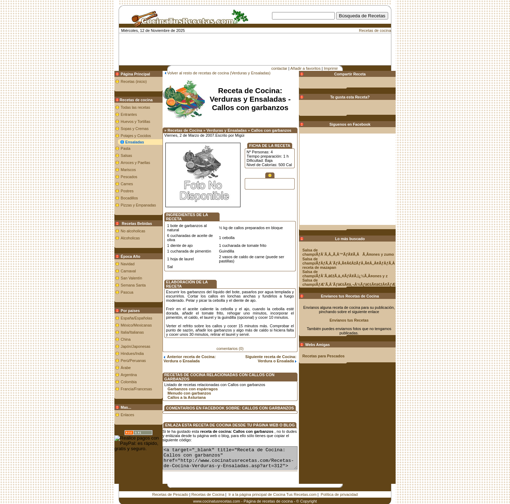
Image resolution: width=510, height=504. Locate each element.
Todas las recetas (127, 107)
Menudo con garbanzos (181, 377)
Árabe (118, 368)
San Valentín (123, 278)
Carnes (119, 184)
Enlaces (119, 415)
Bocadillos (121, 198)
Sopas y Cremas (127, 128)
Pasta (117, 148)
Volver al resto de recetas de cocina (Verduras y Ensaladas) (211, 73)
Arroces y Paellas (127, 162)
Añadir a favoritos (305, 68)
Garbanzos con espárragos (185, 373)
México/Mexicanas (128, 325)
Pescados (121, 177)
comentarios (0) (229, 336)
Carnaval (120, 271)
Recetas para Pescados (331, 356)
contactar (279, 68)
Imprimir (331, 68)
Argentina (121, 375)
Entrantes (121, 114)
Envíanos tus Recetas (357, 320)
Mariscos (120, 170)
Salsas (118, 155)
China (118, 339)
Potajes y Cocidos (128, 136)
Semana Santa (125, 285)
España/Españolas (128, 318)
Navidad (119, 264)
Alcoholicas (122, 238)
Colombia (121, 382)
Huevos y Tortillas (127, 121)
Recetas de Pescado (170, 483)
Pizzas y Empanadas (130, 205)
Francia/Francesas (128, 389)
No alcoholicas (125, 231)
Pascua (119, 292)
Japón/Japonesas (127, 346)
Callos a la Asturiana (179, 382)
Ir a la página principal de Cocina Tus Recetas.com (272, 483)
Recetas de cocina (375, 30)
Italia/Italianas (124, 332)
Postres (119, 191)
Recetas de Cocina (207, 483)
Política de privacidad (339, 483)
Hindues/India (124, 353)
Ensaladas (126, 142)
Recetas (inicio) (125, 81)
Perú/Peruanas (125, 360)
